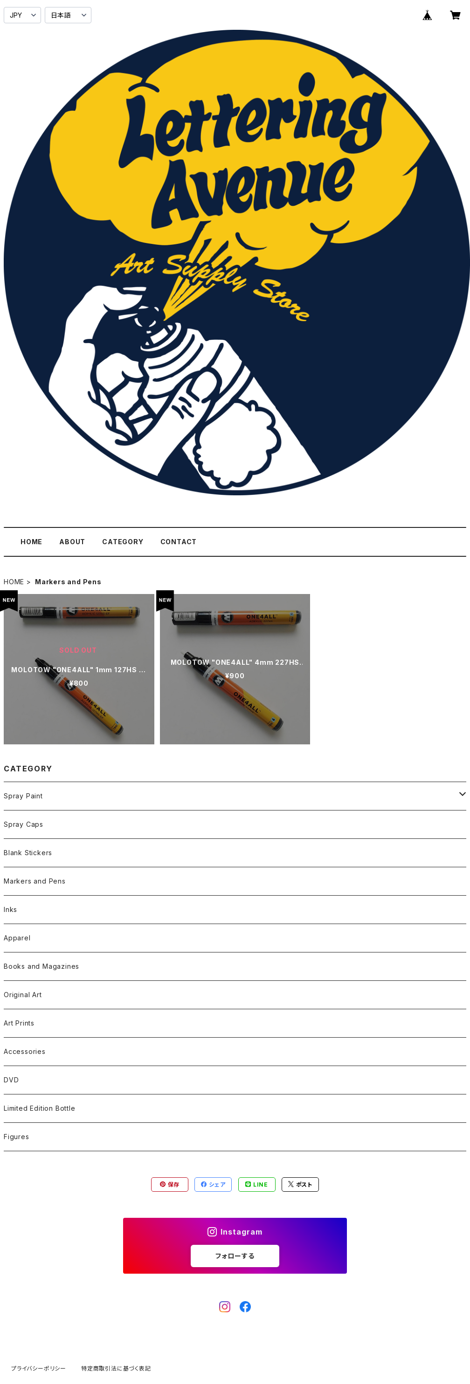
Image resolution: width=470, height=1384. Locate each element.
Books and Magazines (41, 966)
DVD (11, 1080)
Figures (16, 1137)
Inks (10, 909)
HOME (31, 542)
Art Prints (19, 1023)
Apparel (17, 938)
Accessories (25, 1051)
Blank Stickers (28, 853)
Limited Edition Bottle (40, 1108)
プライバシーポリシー (38, 1368)
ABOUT (72, 542)
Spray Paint (23, 796)
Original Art (23, 995)
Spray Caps (23, 824)
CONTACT (178, 542)
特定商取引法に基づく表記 (116, 1368)
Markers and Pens (35, 881)
